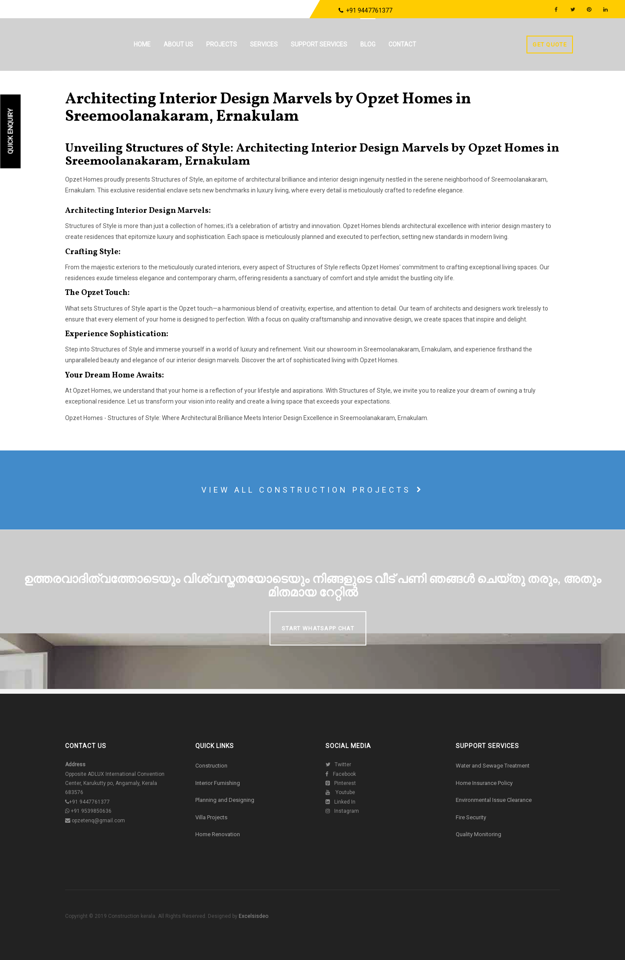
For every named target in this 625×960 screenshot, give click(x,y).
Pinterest (341, 783)
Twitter (338, 764)
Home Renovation (217, 834)
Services (265, 44)
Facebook (341, 774)
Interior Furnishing (217, 783)
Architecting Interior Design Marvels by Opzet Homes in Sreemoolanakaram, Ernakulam (268, 108)
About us (179, 44)
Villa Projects (211, 817)
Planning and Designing (224, 800)
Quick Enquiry (11, 131)
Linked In (340, 802)
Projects (222, 44)
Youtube (340, 792)
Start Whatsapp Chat (318, 628)
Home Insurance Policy (484, 783)
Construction (211, 765)
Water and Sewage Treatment (493, 765)
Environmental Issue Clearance (494, 800)
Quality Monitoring (478, 834)
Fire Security (471, 817)
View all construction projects (312, 489)
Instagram (342, 811)
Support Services (320, 44)
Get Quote (550, 44)
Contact (403, 44)
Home (143, 44)
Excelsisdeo (252, 916)
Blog (368, 44)
